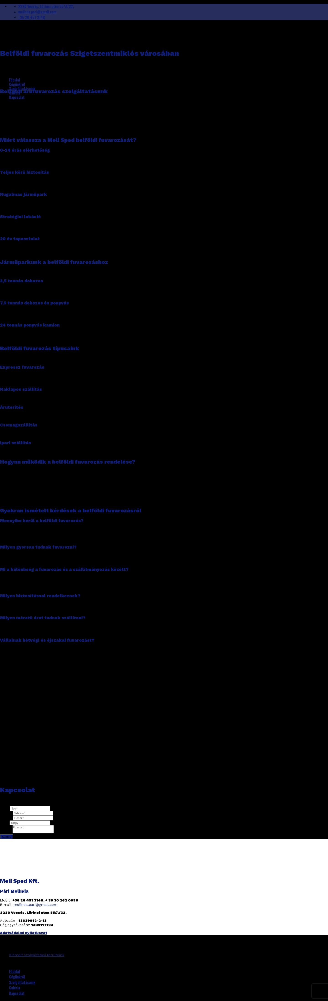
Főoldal (14, 972)
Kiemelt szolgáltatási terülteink (36, 956)
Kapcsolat (17, 97)
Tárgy (5, 822)
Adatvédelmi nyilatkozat (23, 934)
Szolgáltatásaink (22, 983)
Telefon (6, 813)
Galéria (14, 989)
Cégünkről (17, 84)
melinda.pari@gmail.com (35, 906)
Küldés (6, 838)
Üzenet (6, 833)
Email (6, 818)
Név (5, 808)
